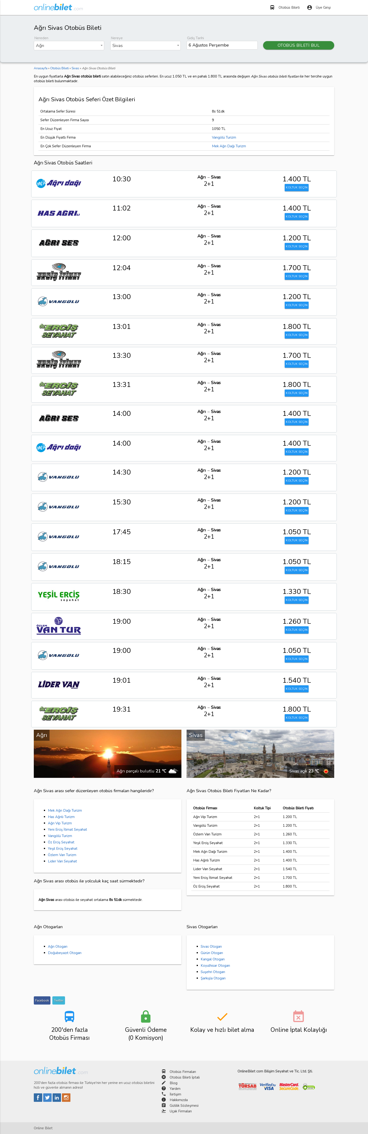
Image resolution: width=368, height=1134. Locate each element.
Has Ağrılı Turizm (61, 816)
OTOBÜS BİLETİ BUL (299, 45)
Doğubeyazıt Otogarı (64, 953)
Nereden (41, 38)
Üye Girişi (319, 7)
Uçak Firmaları (181, 1111)
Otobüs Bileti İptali (185, 1077)
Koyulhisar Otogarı (215, 965)
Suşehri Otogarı (213, 972)
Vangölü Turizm (224, 137)
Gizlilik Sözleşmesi (184, 1105)
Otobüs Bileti (284, 7)
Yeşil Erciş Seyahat (62, 848)
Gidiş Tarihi (195, 38)
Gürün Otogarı (212, 953)
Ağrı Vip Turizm (60, 823)
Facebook (42, 1000)
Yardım (175, 1088)
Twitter (59, 1000)
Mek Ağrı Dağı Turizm (229, 146)
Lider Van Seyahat (62, 861)
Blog (173, 1083)
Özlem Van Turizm (62, 855)
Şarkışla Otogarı (213, 978)
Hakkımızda (179, 1100)
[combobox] (69, 45)
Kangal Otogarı (213, 959)
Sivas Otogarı (211, 946)
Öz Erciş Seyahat (61, 842)
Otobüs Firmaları (183, 1071)
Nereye (117, 38)
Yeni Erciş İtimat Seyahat (67, 829)
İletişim (175, 1094)
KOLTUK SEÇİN (297, 188)
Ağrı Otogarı (57, 946)
